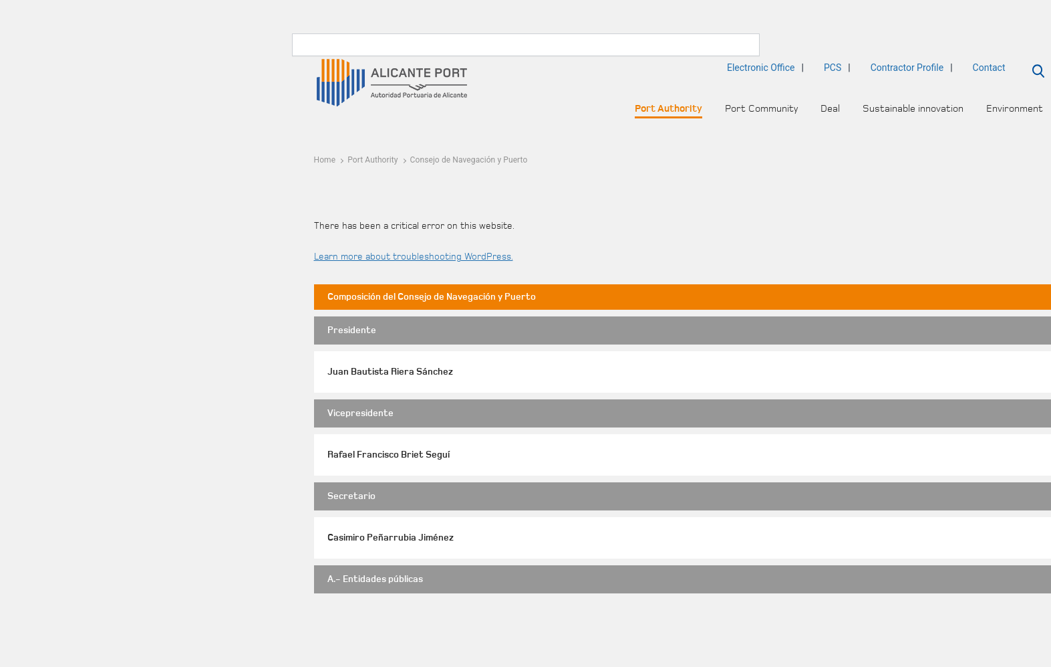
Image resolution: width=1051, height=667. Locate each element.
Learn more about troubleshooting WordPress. (413, 257)
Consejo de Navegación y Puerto (469, 160)
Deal (830, 109)
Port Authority (668, 109)
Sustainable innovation (913, 109)
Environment (1014, 109)
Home (325, 160)
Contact (989, 67)
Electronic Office (761, 67)
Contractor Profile (907, 67)
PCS (832, 67)
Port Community (761, 109)
